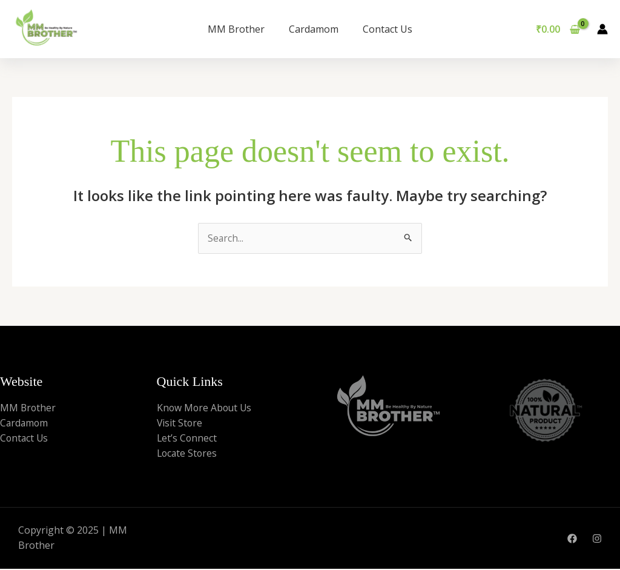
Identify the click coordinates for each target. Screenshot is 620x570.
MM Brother (236, 29)
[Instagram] (597, 540)
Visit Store (180, 423)
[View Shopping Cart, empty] (557, 29)
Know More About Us (205, 407)
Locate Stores (188, 454)
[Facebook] (572, 540)
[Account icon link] (602, 29)
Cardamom (313, 29)
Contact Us (387, 29)
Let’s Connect (187, 439)
